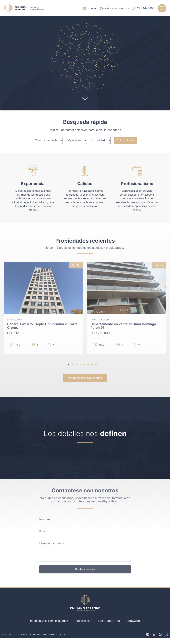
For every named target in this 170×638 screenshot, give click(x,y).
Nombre (44, 519)
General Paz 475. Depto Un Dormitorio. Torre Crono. (42, 326)
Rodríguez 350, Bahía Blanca (49, 620)
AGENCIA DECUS (57, 634)
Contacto (133, 620)
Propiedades (83, 620)
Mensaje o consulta (51, 543)
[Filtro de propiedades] (48, 140)
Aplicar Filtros (125, 140)
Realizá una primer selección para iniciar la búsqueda (85, 130)
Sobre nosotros (109, 620)
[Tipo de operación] (76, 140)
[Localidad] (100, 140)
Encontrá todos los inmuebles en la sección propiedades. (85, 245)
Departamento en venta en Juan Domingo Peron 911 (123, 326)
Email (42, 531)
